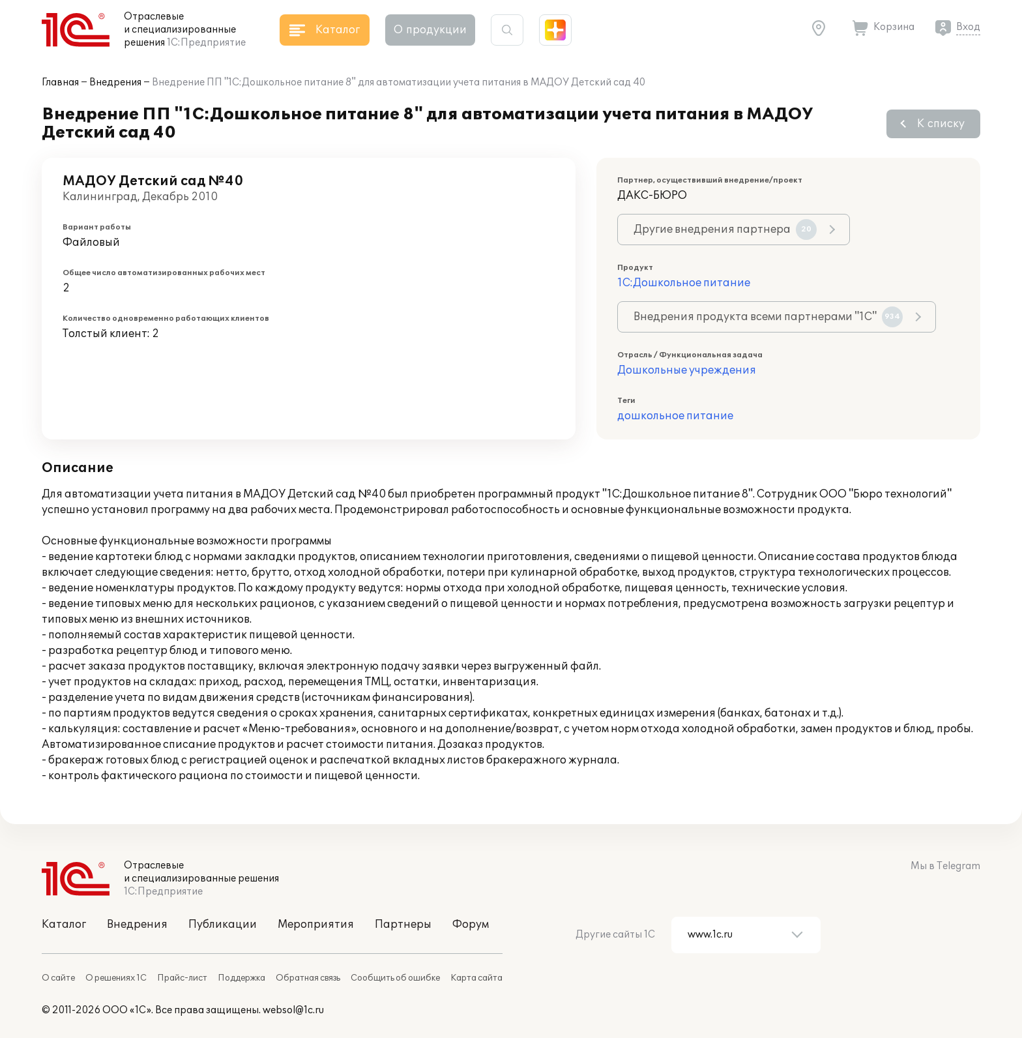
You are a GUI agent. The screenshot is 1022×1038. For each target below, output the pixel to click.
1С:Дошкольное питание (683, 282)
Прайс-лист (182, 978)
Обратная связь (308, 978)
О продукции (430, 30)
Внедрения (115, 82)
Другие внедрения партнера (725, 229)
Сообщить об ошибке (395, 978)
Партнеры (403, 924)
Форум (470, 924)
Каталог (64, 924)
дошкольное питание (675, 416)
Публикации (222, 924)
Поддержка (241, 978)
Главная (60, 82)
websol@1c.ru (293, 1010)
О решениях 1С (116, 978)
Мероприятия (316, 924)
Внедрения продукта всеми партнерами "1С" (768, 316)
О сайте (58, 978)
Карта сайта (476, 978)
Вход (968, 27)
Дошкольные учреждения (686, 370)
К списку (941, 123)
